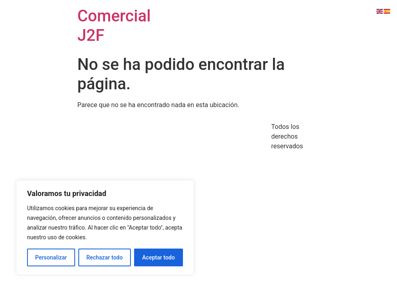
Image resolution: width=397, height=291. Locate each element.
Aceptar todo (158, 257)
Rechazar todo (104, 257)
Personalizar (51, 257)
